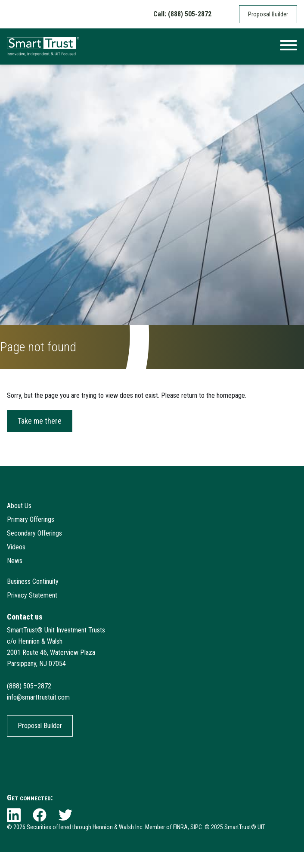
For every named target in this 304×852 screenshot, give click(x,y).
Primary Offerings (30, 519)
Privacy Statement (32, 595)
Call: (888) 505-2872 (182, 14)
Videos (16, 547)
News (14, 561)
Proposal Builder (268, 14)
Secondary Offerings (34, 533)
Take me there (40, 420)
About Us (19, 506)
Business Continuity (33, 581)
